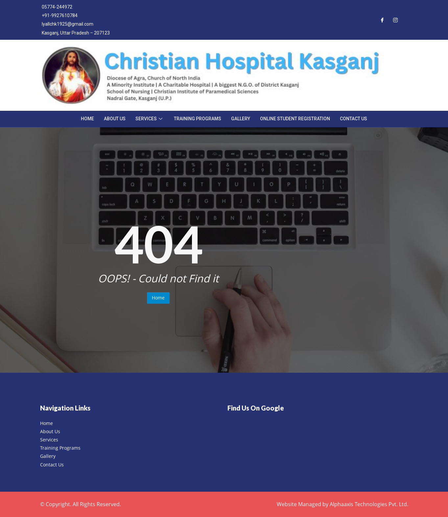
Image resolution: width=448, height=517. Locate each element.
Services (149, 118)
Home (87, 118)
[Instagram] (395, 20)
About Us (115, 118)
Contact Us (353, 118)
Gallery (240, 118)
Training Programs (197, 118)
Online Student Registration (295, 118)
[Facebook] (382, 20)
